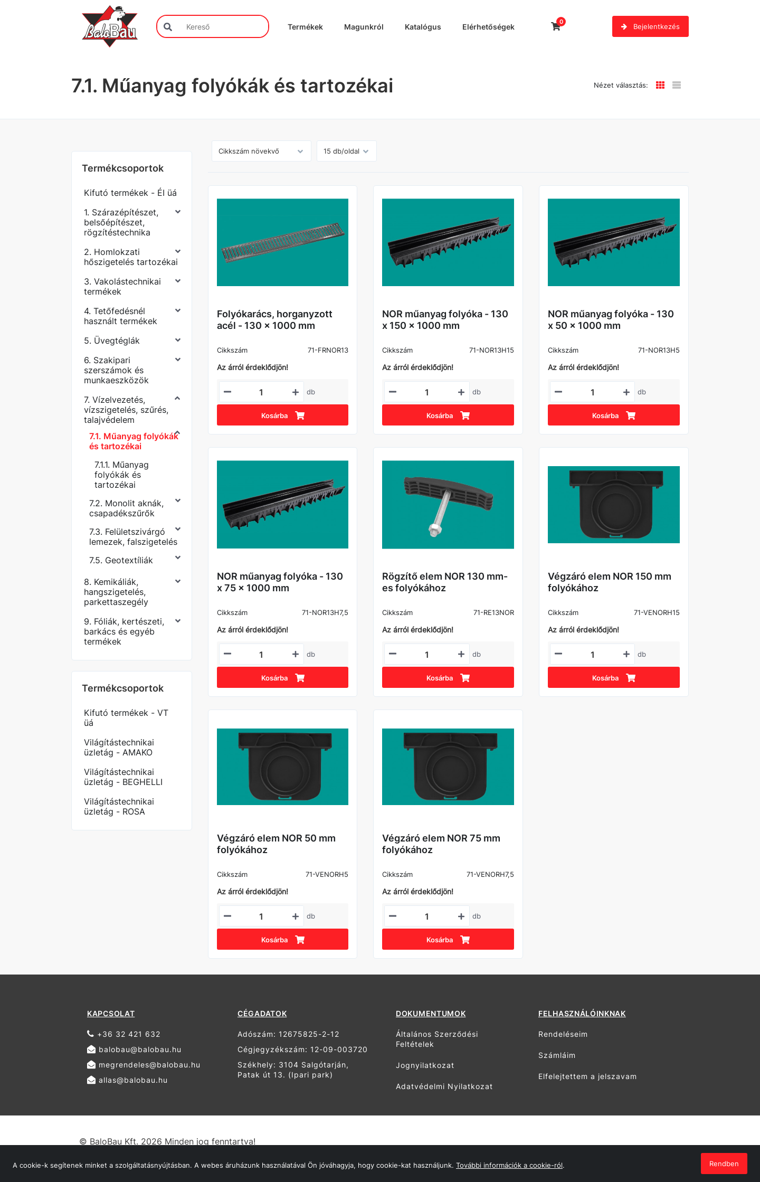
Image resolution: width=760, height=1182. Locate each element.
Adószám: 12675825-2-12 (288, 1033)
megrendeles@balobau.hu (144, 1064)
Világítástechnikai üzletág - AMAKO (119, 747)
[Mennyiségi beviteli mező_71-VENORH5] (261, 916)
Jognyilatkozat (425, 1065)
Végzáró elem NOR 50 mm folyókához (276, 844)
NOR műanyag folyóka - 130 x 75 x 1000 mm (280, 582)
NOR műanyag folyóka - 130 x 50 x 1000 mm (611, 319)
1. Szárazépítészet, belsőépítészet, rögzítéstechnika (121, 222)
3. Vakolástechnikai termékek (122, 286)
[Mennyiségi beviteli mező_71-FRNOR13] (261, 392)
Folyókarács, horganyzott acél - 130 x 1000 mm (274, 319)
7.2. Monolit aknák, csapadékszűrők (126, 508)
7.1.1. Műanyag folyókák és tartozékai (121, 474)
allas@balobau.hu (127, 1079)
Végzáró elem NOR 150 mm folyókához (609, 582)
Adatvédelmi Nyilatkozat (444, 1086)
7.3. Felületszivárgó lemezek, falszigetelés (133, 536)
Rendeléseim (563, 1033)
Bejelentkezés (650, 26)
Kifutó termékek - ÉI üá (130, 192)
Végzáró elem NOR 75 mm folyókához (441, 844)
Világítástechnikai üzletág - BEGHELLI (123, 777)
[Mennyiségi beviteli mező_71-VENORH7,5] (427, 916)
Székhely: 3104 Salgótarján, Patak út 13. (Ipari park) (293, 1069)
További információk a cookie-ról (509, 1165)
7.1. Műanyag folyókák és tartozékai (133, 441)
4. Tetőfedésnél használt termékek (120, 316)
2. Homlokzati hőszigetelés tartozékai (131, 257)
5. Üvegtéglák (112, 340)
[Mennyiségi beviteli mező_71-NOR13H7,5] (261, 654)
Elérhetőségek (488, 26)
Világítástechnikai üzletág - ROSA (119, 806)
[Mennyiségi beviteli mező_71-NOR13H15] (427, 392)
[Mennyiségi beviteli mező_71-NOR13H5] (592, 392)
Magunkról (364, 26)
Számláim (557, 1055)
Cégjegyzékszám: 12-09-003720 (303, 1049)
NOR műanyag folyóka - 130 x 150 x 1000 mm (445, 319)
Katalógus (423, 26)
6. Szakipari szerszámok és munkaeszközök (116, 370)
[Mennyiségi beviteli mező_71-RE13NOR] (427, 654)
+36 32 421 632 (123, 1033)
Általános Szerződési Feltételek (437, 1038)
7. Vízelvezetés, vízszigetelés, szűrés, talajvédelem (126, 409)
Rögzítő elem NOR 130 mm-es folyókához (445, 582)
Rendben (724, 1163)
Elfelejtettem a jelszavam (587, 1076)
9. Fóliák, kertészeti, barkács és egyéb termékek (124, 631)
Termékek (305, 26)
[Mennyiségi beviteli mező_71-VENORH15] (592, 654)
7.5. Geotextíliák (121, 560)
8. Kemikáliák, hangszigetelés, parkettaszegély (116, 591)
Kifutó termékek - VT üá (126, 717)
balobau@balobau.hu (134, 1049)
